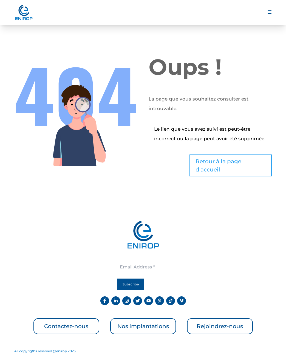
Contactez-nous (66, 326)
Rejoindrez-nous (220, 326)
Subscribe (131, 284)
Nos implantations (143, 326)
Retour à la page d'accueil (218, 165)
